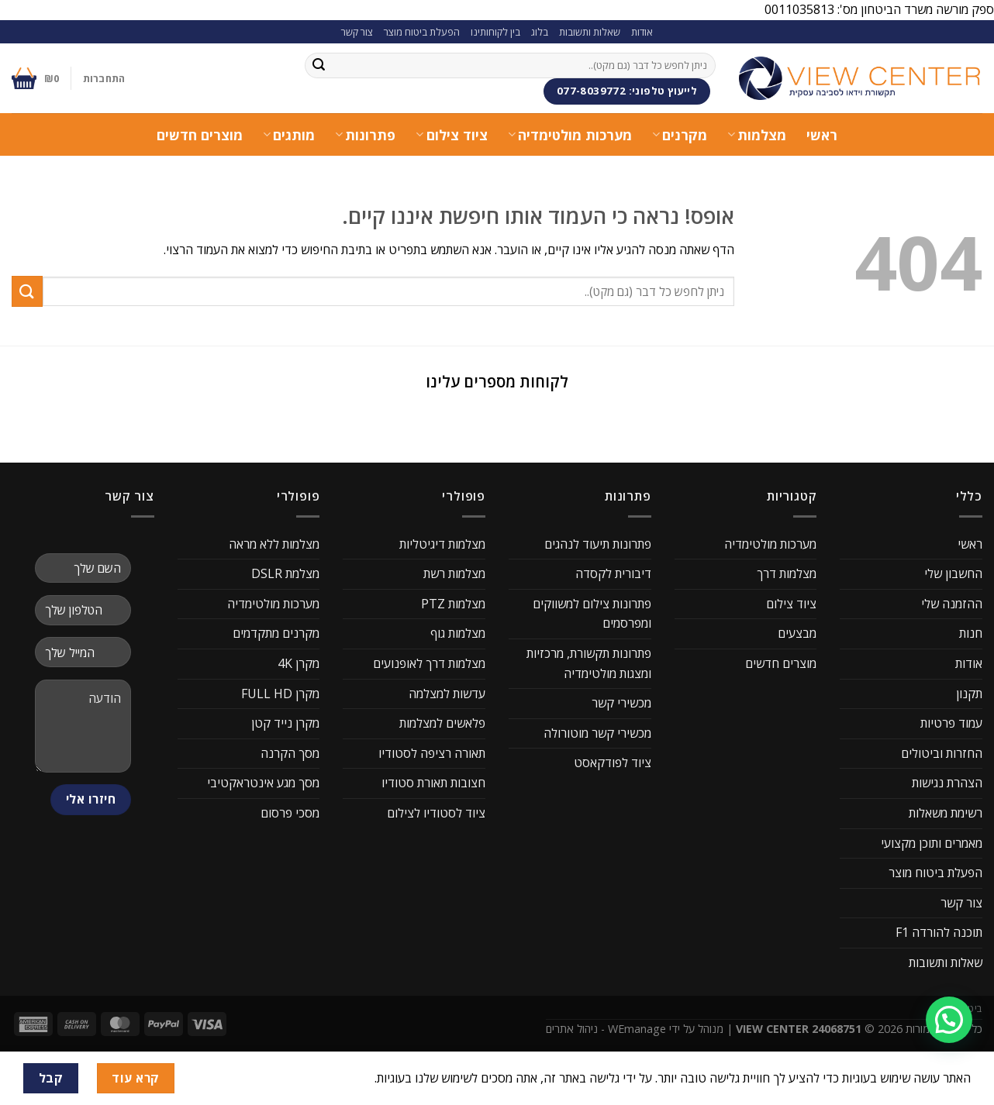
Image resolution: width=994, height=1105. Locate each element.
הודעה (83, 726)
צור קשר (357, 32)
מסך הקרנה (290, 753)
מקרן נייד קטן (285, 723)
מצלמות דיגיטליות (442, 543)
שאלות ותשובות (589, 32)
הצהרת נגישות (947, 782)
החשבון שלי (953, 573)
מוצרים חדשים (200, 135)
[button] (12, 420)
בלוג (539, 32)
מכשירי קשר (621, 702)
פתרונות (365, 135)
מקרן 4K (298, 663)
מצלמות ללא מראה (274, 543)
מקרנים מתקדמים (276, 633)
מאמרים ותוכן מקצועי (931, 843)
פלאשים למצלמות (442, 723)
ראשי (821, 135)
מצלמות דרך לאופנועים (429, 663)
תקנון (969, 693)
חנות (970, 633)
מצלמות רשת (454, 573)
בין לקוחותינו (495, 32)
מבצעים (797, 633)
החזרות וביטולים (941, 753)
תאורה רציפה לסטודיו (431, 753)
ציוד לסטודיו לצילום (436, 812)
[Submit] (318, 65)
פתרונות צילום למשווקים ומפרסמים (592, 613)
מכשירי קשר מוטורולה (597, 733)
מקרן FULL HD (280, 693)
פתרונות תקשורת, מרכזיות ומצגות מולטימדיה (588, 663)
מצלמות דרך (786, 573)
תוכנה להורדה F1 (939, 932)
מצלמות (756, 135)
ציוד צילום (451, 135)
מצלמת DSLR (285, 573)
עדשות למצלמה (447, 693)
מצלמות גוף (457, 633)
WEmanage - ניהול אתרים (606, 1028)
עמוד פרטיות (951, 723)
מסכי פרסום (290, 812)
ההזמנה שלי (951, 603)
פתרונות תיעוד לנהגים (597, 543)
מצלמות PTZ (453, 603)
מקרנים (679, 135)
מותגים (289, 135)
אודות (642, 32)
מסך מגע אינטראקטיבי (263, 782)
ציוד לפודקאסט (612, 762)
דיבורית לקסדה (613, 573)
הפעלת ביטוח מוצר (422, 32)
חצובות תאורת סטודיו (433, 782)
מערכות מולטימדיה (570, 135)
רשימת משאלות (945, 812)
